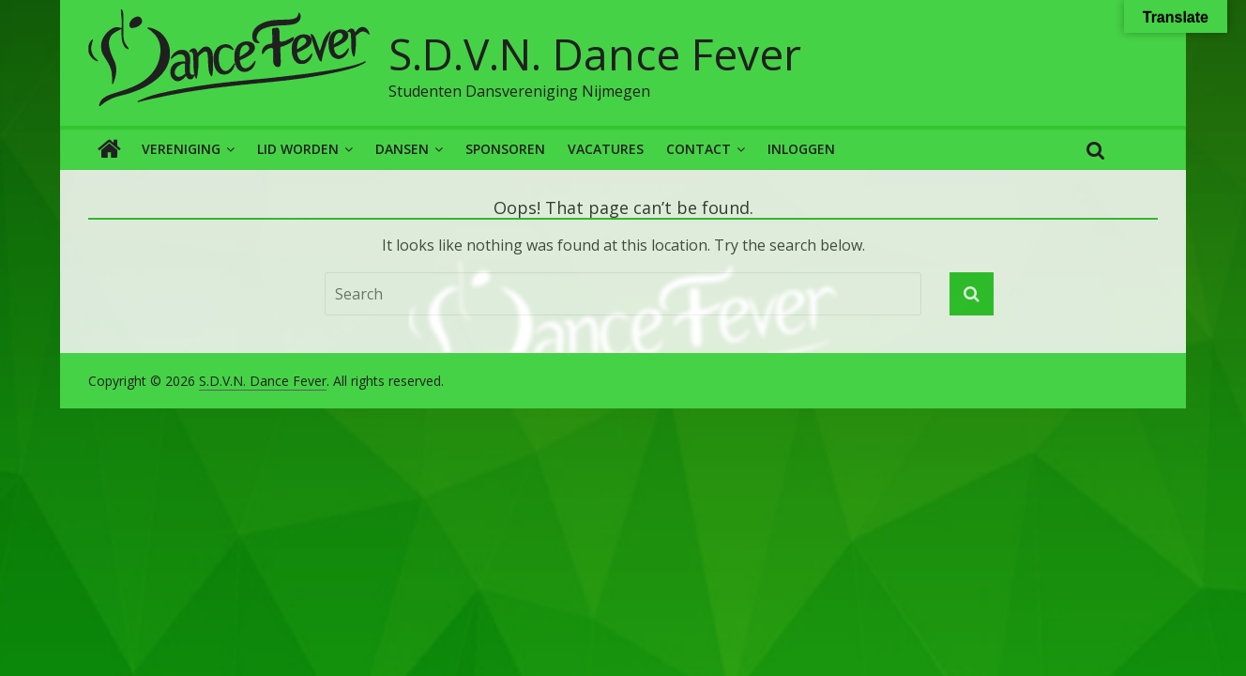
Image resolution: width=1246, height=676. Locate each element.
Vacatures (606, 149)
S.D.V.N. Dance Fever (594, 53)
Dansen (402, 149)
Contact (698, 149)
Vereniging (181, 149)
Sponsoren (505, 149)
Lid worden (298, 149)
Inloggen (801, 149)
